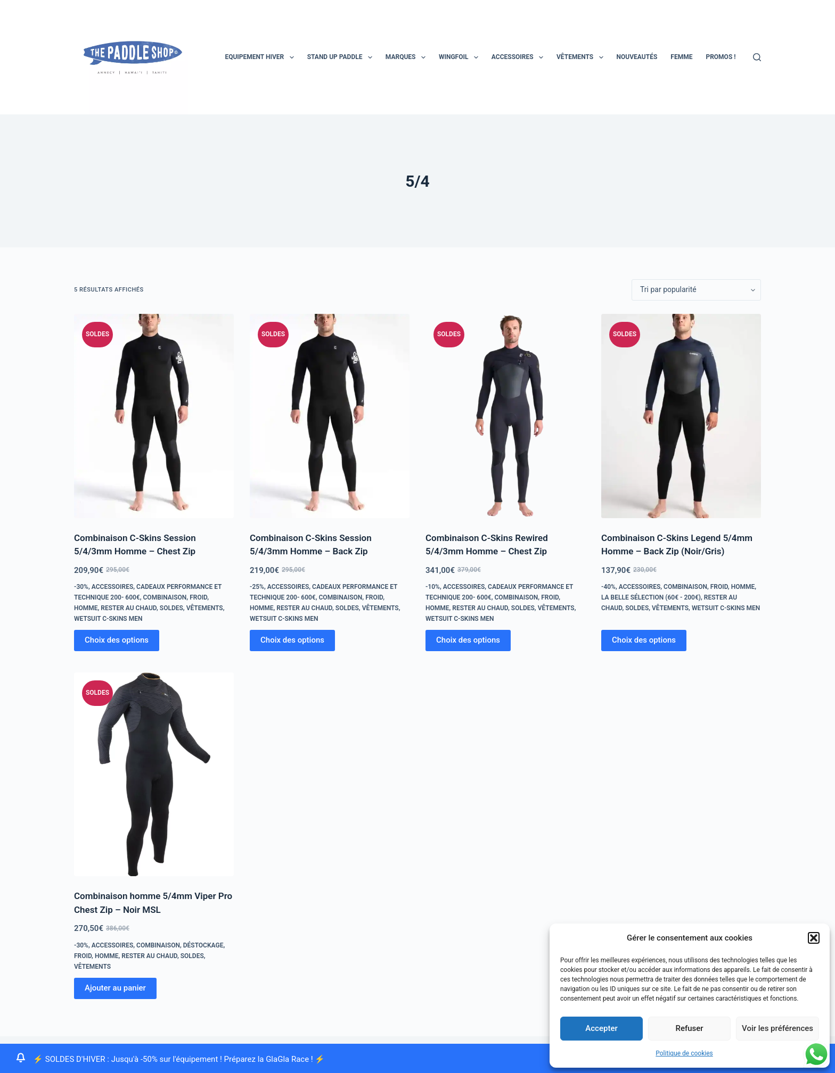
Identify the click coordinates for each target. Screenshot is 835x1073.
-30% (81, 586)
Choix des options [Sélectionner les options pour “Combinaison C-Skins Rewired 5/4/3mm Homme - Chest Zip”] (468, 640)
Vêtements (582, 57)
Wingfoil (460, 57)
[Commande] (696, 290)
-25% (257, 586)
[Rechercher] (757, 57)
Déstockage (203, 945)
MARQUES (408, 57)
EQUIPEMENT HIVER (261, 57)
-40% (608, 586)
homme (86, 608)
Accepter (601, 1028)
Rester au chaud (129, 608)
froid (198, 597)
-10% (432, 586)
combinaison (165, 597)
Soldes (171, 608)
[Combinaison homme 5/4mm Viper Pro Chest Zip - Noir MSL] (154, 774)
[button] (813, 938)
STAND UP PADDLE (341, 57)
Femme (681, 57)
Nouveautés (637, 57)
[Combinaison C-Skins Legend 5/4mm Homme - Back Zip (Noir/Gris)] (681, 416)
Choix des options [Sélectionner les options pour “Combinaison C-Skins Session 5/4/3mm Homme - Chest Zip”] (117, 640)
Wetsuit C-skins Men (108, 618)
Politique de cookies (684, 1053)
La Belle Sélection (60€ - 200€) (651, 597)
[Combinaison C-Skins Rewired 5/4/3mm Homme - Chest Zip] (505, 416)
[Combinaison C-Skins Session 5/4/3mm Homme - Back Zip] (330, 416)
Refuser (689, 1028)
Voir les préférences (777, 1028)
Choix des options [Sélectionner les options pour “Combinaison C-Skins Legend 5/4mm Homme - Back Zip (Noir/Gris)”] (644, 640)
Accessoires (519, 57)
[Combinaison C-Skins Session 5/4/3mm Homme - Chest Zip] (154, 416)
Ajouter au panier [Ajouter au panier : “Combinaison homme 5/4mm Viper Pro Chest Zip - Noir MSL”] (115, 988)
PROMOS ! (720, 57)
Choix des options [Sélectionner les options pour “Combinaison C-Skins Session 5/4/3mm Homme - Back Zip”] (292, 640)
